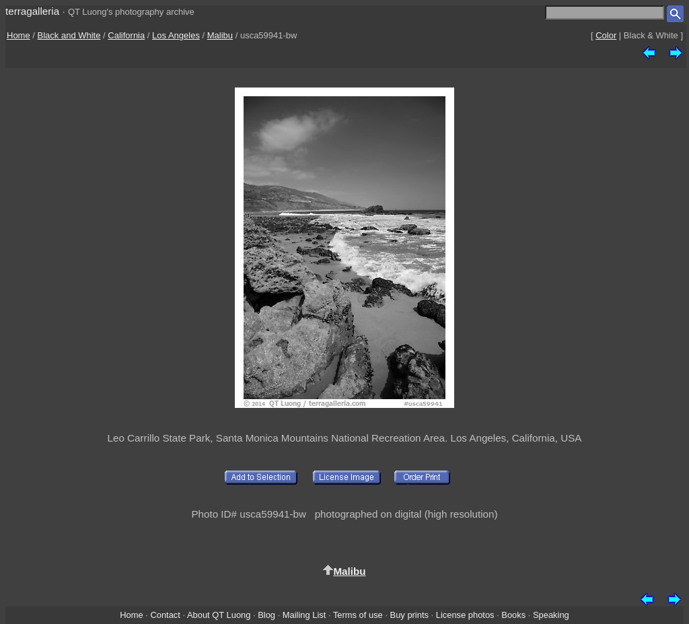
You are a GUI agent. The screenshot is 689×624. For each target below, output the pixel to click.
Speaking (551, 615)
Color (605, 35)
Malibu (220, 35)
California (126, 35)
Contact (165, 615)
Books (513, 615)
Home (18, 35)
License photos (465, 615)
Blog (266, 615)
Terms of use (358, 615)
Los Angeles (176, 35)
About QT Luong (218, 615)
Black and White (69, 35)
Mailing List (304, 615)
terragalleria (32, 11)
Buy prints (409, 615)
